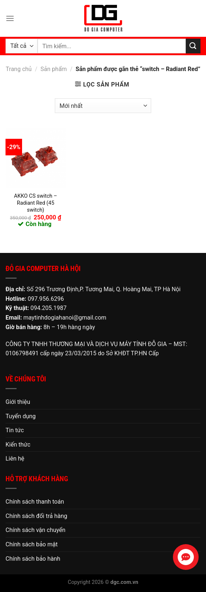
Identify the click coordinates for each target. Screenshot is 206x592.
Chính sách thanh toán (35, 501)
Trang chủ (19, 69)
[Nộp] (193, 46)
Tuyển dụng (21, 416)
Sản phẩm (53, 69)
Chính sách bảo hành (33, 558)
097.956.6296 (46, 298)
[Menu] (10, 18)
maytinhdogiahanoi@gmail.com (64, 317)
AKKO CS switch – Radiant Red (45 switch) (35, 203)
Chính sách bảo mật (32, 544)
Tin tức (15, 430)
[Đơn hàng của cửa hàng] (103, 105)
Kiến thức (18, 444)
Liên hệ (15, 458)
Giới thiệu (18, 401)
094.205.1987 (49, 307)
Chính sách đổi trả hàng (36, 515)
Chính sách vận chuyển (35, 529)
